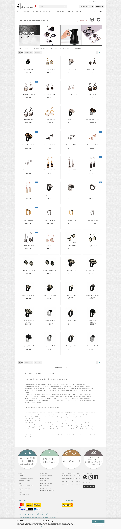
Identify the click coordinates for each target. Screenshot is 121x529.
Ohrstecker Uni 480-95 (49, 144)
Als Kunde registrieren (46, 475)
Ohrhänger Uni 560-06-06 (93, 170)
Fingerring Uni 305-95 (71, 119)
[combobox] (28, 52)
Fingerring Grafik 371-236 (50, 295)
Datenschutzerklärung (37, 526)
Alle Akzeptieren (98, 521)
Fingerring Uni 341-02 (71, 320)
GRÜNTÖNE (45, 12)
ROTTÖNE (68, 12)
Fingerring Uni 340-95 (28, 69)
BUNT (73, 12)
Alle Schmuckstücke (23, 12)
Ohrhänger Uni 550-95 (28, 119)
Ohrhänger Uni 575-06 (50, 94)
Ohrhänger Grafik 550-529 (28, 94)
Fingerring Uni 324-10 (71, 345)
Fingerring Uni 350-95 (92, 195)
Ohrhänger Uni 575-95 (92, 69)
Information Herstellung (24, 480)
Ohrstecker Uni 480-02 (92, 144)
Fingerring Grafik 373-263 (71, 270)
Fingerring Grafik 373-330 (28, 144)
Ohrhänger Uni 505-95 (28, 245)
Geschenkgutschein (46, 485)
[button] (89, 1)
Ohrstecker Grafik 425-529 (49, 270)
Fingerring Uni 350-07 (28, 220)
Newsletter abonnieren (46, 483)
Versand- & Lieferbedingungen (26, 478)
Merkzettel (101, 1)
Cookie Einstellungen (24, 494)
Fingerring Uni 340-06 (50, 345)
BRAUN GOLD (60, 12)
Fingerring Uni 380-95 (50, 195)
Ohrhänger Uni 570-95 (50, 69)
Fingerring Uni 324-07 (92, 345)
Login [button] (95, 1)
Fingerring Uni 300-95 (71, 69)
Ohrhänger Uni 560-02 (28, 195)
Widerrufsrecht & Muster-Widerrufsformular (25, 488)
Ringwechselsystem (46, 488)
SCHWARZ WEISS (36, 12)
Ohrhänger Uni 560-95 (71, 170)
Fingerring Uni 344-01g (92, 220)
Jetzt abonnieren (89, 486)
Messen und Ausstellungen (70, 473)
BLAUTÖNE (52, 12)
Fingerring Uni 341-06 (50, 320)
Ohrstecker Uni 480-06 (71, 144)
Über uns (101, 11)
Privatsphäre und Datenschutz (26, 485)
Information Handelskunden (48, 490)
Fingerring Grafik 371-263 (28, 295)
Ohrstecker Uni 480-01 (28, 170)
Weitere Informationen (98, 525)
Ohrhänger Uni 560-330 (49, 170)
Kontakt (93, 11)
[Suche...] (65, 6)
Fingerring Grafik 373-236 (92, 270)
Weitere (78, 12)
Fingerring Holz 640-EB (28, 345)
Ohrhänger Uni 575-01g (71, 94)
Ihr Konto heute (45, 478)
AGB (20, 483)
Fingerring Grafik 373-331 (92, 119)
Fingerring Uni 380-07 (71, 195)
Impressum (21, 492)
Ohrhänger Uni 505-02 (50, 245)
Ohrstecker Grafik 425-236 (28, 270)
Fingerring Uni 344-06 (50, 220)
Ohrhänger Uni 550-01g (49, 119)
